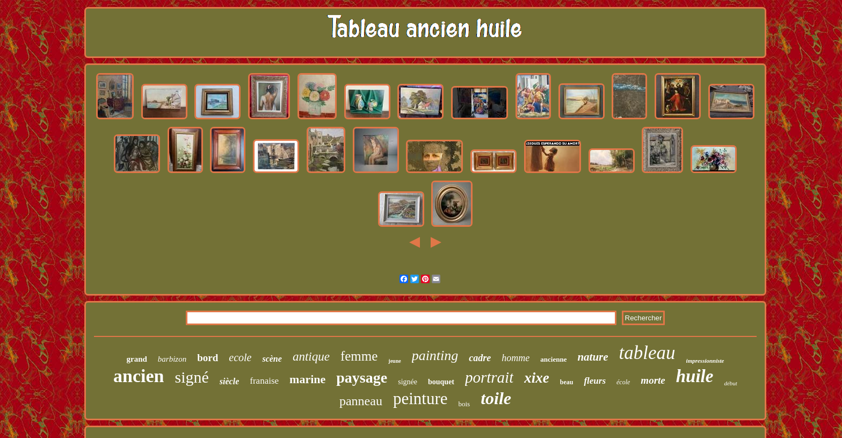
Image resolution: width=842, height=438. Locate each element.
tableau (647, 352)
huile (695, 376)
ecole (240, 357)
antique (311, 356)
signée (407, 382)
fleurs (595, 381)
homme (515, 358)
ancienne (553, 359)
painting (435, 355)
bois (464, 404)
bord (207, 357)
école (623, 382)
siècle (229, 381)
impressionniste (705, 360)
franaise (264, 381)
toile (496, 398)
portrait (489, 377)
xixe (536, 378)
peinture (420, 398)
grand (136, 359)
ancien (138, 376)
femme (359, 356)
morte (653, 380)
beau (567, 382)
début (730, 383)
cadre (480, 358)
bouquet (441, 382)
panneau (360, 401)
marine (307, 379)
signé (192, 377)
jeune (394, 361)
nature (592, 356)
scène (271, 358)
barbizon (172, 359)
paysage (361, 377)
